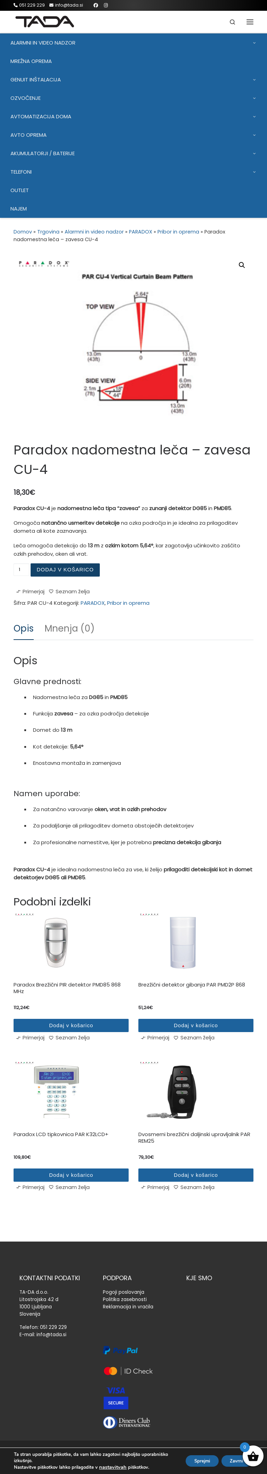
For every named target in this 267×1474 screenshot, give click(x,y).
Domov (23, 231)
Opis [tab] (24, 628)
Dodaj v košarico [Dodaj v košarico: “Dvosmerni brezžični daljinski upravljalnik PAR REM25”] (196, 1175)
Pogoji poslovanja (123, 1292)
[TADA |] (46, 21)
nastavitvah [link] (113, 1467)
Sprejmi (195, 1461)
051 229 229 (53, 1327)
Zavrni (234, 1461)
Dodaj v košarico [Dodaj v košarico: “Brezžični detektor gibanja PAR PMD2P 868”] (196, 1025)
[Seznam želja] (69, 593)
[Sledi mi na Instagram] (106, 5)
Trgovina (48, 231)
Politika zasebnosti (125, 1299)
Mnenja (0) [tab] (69, 628)
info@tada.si (51, 1334)
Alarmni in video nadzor (94, 231)
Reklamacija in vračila (128, 1306)
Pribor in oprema (178, 231)
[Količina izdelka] (21, 569)
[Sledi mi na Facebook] (96, 5)
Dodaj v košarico (65, 569)
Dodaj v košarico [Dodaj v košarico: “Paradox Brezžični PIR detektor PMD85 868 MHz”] (71, 1025)
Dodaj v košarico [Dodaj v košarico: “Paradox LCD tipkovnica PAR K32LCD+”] (71, 1175)
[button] (242, 265)
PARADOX (140, 231)
